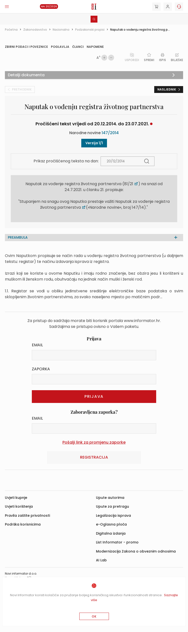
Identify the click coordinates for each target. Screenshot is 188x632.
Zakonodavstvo (35, 29)
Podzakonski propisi (90, 29)
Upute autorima (110, 497)
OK (94, 616)
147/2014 (110, 133)
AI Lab (101, 560)
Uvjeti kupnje (16, 497)
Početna (11, 29)
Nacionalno (61, 29)
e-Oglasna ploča (111, 524)
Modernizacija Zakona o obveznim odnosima (136, 551)
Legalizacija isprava (113, 515)
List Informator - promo (117, 542)
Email (37, 345)
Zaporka (41, 369)
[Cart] (156, 6)
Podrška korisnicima (23, 524)
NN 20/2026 (49, 6)
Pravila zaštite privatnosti (27, 515)
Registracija (94, 457)
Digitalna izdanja (111, 533)
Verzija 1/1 (94, 143)
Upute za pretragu (112, 506)
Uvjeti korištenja (19, 506)
